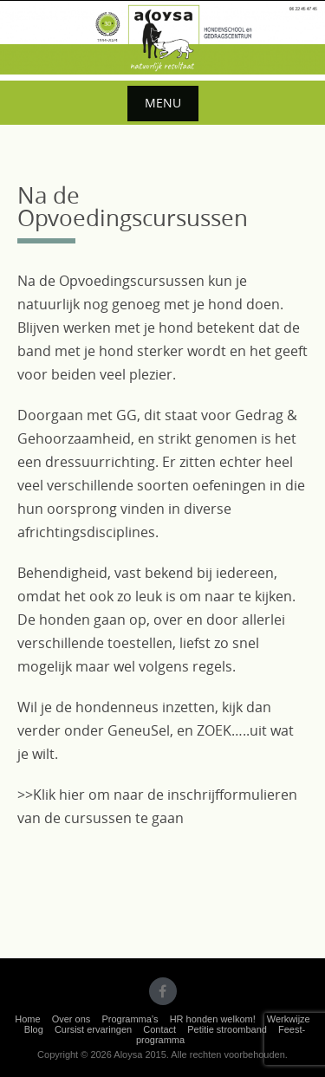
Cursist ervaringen (93, 1029)
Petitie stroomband (227, 1029)
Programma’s (129, 1019)
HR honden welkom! (213, 1019)
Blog (33, 1029)
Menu (163, 102)
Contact (159, 1029)
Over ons (71, 1019)
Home (27, 1019)
